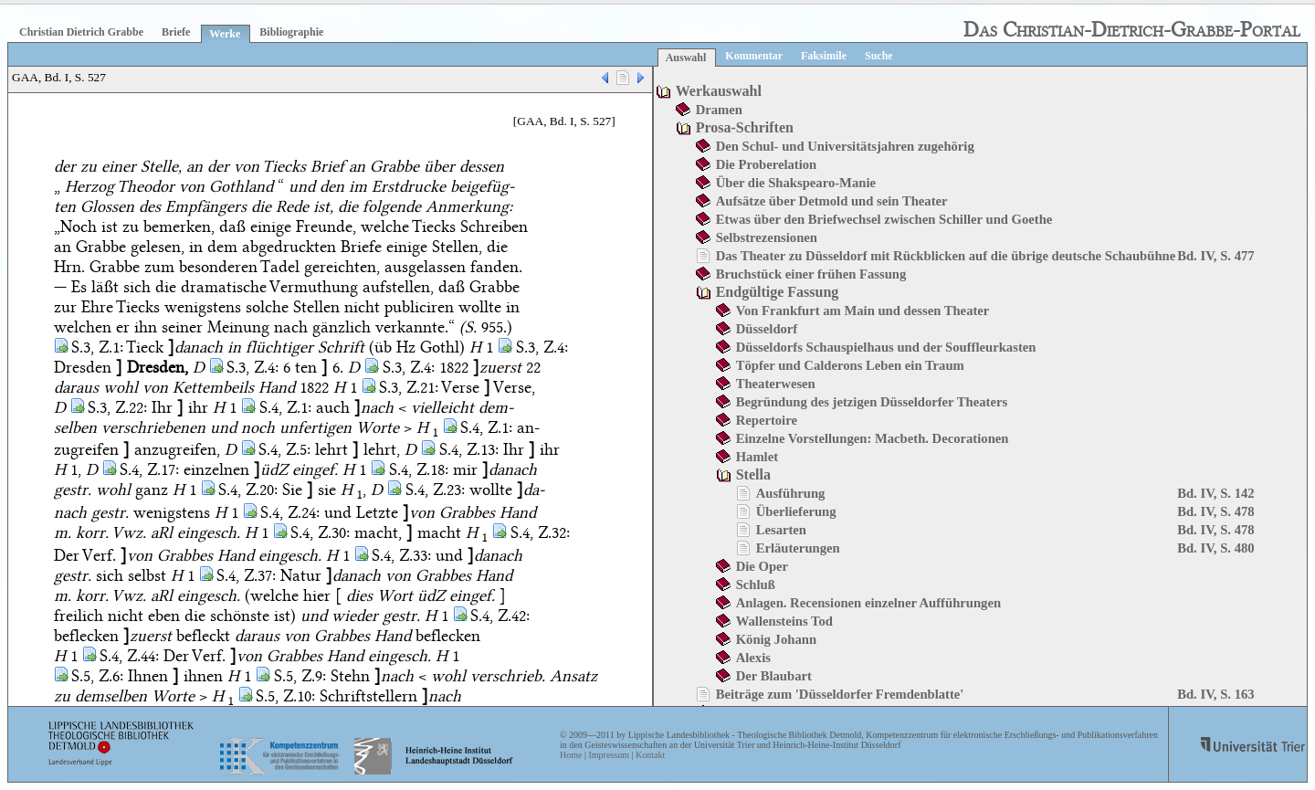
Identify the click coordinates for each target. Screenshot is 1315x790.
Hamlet (757, 456)
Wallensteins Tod (784, 621)
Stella (753, 474)
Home (571, 755)
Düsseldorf (767, 328)
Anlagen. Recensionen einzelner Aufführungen (868, 602)
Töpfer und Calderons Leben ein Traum (850, 365)
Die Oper (762, 566)
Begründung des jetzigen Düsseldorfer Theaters (871, 402)
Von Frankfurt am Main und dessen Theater (863, 310)
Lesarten (781, 529)
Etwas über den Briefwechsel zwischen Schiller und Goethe (884, 219)
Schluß (755, 584)
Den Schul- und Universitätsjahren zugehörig (845, 146)
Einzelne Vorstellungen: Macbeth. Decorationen (872, 438)
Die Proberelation (766, 164)
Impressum (608, 755)
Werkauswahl (719, 91)
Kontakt (650, 755)
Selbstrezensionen (766, 237)
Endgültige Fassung (777, 292)
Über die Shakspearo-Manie (796, 182)
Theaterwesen (775, 383)
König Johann (776, 639)
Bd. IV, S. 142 (1215, 493)
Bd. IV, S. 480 (1215, 548)
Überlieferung (796, 511)
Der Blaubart (774, 676)
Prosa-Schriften (745, 127)
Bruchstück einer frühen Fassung (811, 274)
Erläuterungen (798, 548)
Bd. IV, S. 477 (1215, 255)
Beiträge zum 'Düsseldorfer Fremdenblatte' (840, 694)
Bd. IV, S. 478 (1215, 511)
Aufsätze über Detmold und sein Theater (832, 201)
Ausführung (791, 493)
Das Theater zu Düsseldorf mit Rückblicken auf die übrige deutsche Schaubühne (946, 255)
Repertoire (766, 420)
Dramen (719, 109)
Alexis (753, 657)
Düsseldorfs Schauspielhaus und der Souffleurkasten (886, 347)
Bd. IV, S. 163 (1215, 694)
